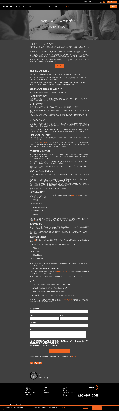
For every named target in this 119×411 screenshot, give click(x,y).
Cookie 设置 (85, 408)
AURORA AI (28, 396)
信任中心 (80, 1)
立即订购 (67, 7)
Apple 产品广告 (44, 144)
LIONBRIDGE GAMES (30, 394)
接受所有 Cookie (96, 408)
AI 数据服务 (28, 391)
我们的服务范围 (20, 7)
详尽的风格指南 (75, 197)
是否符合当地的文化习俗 (63, 273)
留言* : (32, 331)
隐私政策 (73, 358)
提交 (59, 353)
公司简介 (57, 7)
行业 (30, 7)
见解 (45, 392)
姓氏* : (62, 317)
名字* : (32, 317)
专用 (35, 222)
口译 (26, 392)
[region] (59, 408)
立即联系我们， (68, 302)
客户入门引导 (95, 1)
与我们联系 (113, 6)
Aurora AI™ (39, 7)
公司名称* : (33, 324)
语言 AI (27, 389)
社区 (90, 1)
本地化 (34, 242)
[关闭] (116, 408)
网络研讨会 (47, 394)
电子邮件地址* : (35, 311)
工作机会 (85, 1)
